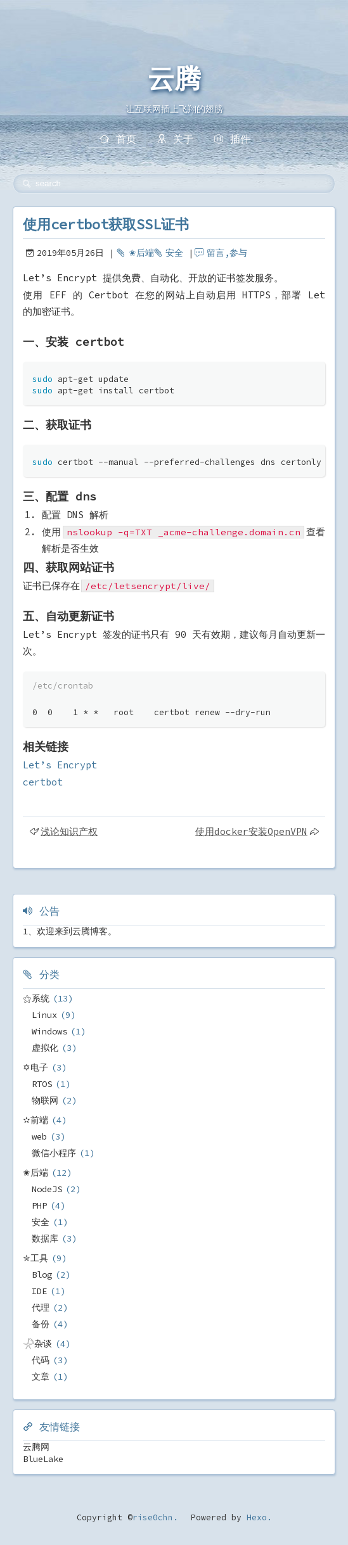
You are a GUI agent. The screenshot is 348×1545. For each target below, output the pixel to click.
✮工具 (35, 1258)
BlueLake (43, 1459)
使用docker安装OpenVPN (251, 831)
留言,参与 (227, 252)
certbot (43, 782)
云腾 (174, 79)
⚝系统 (36, 998)
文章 (40, 1376)
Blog (42, 1274)
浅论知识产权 (69, 831)
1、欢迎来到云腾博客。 (70, 931)
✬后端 (141, 252)
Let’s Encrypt (60, 765)
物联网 (45, 1100)
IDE (39, 1291)
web (39, 1136)
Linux (44, 1014)
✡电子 (35, 1067)
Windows (49, 1031)
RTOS (42, 1084)
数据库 (45, 1238)
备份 (40, 1324)
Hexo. (257, 1517)
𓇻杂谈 (37, 1343)
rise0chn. (155, 1517)
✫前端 (35, 1120)
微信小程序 (54, 1153)
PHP (39, 1205)
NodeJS (47, 1189)
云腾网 (36, 1447)
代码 (40, 1360)
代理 (40, 1307)
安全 (174, 252)
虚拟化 (45, 1047)
